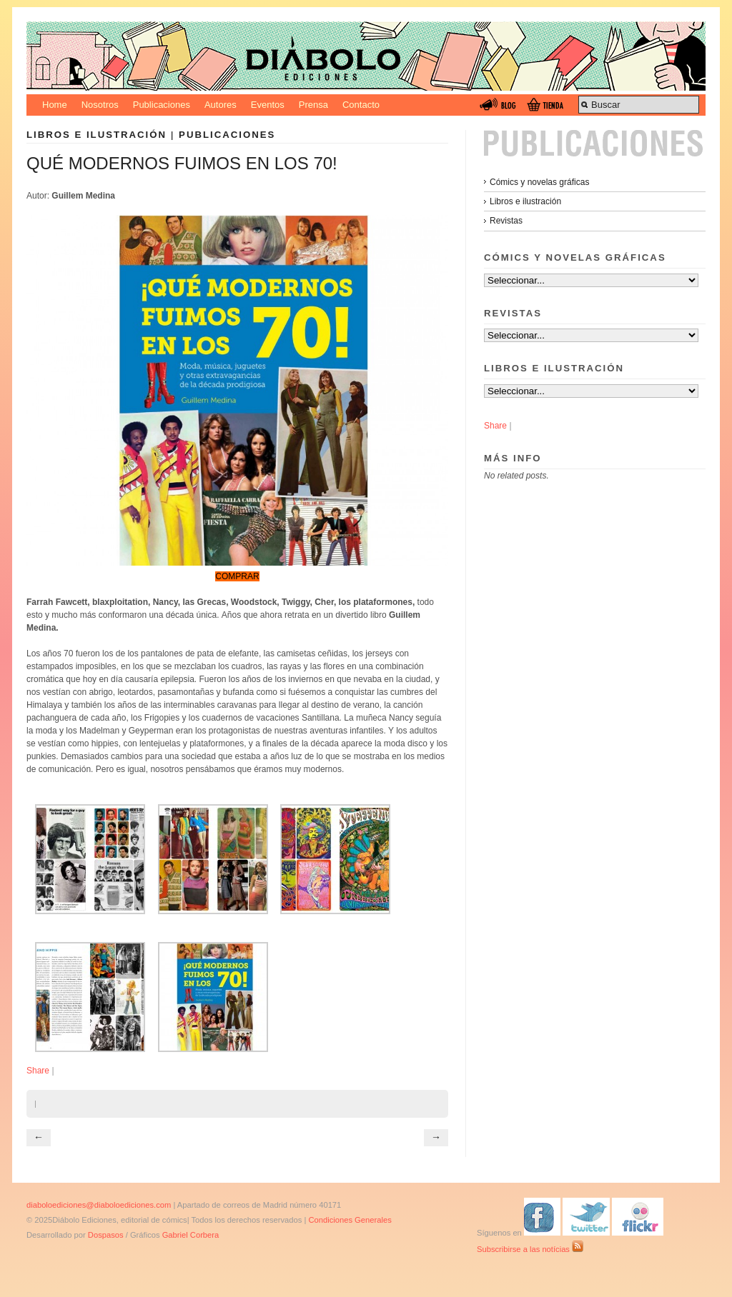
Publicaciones (161, 104)
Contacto (361, 104)
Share (37, 1071)
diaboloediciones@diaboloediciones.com (98, 1205)
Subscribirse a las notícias (530, 1249)
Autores (220, 104)
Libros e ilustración (96, 134)
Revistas (506, 221)
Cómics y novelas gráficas (539, 182)
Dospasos (106, 1235)
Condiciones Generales (349, 1220)
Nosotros (100, 104)
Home (54, 104)
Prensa (313, 104)
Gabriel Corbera (190, 1235)
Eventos (268, 104)
